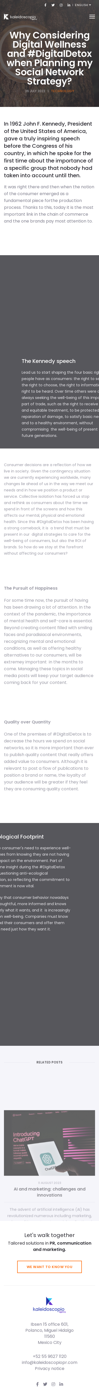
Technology (62, 91)
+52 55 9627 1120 (50, 1356)
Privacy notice (49, 1369)
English (82, 5)
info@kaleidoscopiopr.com (49, 1362)
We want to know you (50, 1266)
